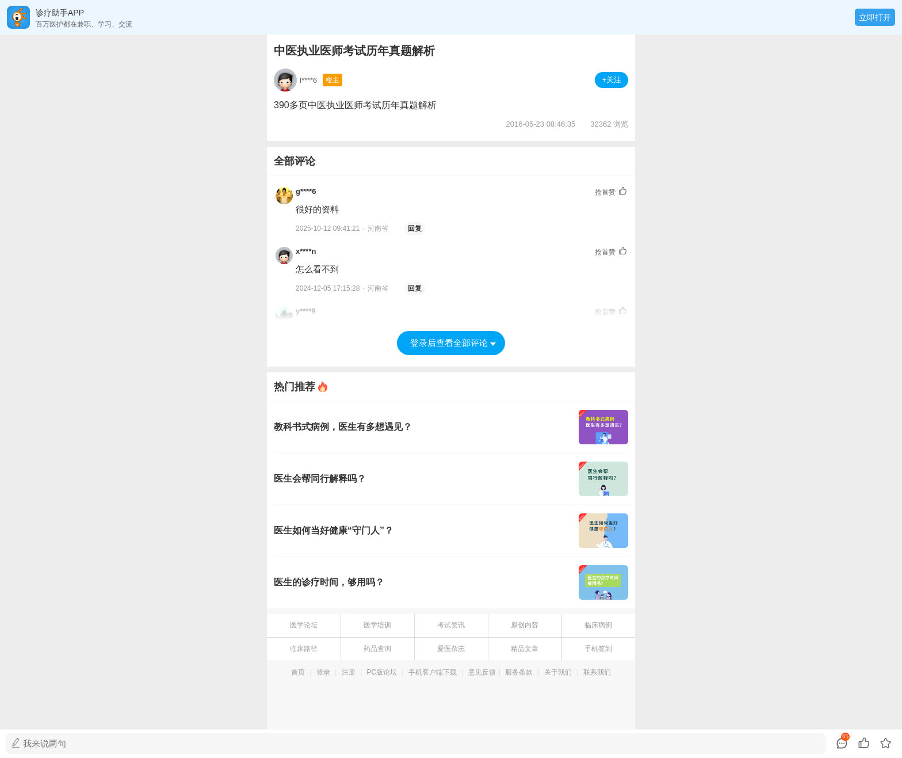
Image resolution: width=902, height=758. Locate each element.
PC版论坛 (382, 672)
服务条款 (519, 672)
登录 (323, 672)
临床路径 (304, 649)
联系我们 (597, 672)
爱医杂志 (451, 649)
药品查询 (377, 649)
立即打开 (875, 17)
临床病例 (598, 625)
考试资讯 (451, 625)
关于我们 (558, 672)
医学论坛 (304, 625)
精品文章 (524, 649)
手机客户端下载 (432, 672)
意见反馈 (482, 672)
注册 (349, 672)
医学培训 (377, 625)
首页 (298, 672)
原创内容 (524, 625)
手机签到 (598, 649)
